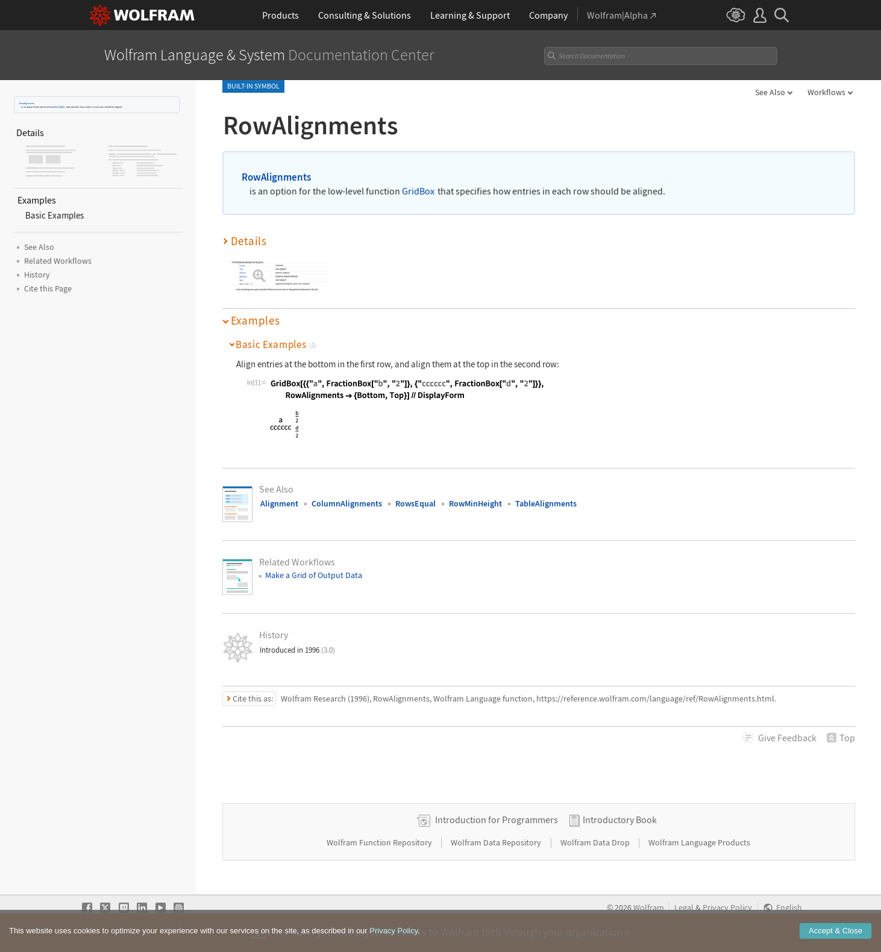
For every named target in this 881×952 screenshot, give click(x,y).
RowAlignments (26, 103)
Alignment (279, 503)
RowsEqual (415, 503)
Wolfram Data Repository (497, 842)
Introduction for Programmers (496, 820)
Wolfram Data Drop (596, 842)
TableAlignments (546, 503)
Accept (835, 931)
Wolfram (648, 908)
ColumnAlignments (347, 503)
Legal (684, 908)
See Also (770, 92)
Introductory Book (620, 820)
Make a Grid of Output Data (313, 575)
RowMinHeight (475, 503)
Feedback (787, 738)
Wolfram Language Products (699, 842)
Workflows (826, 92)
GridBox (61, 106)
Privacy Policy (727, 908)
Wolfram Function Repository (380, 842)
